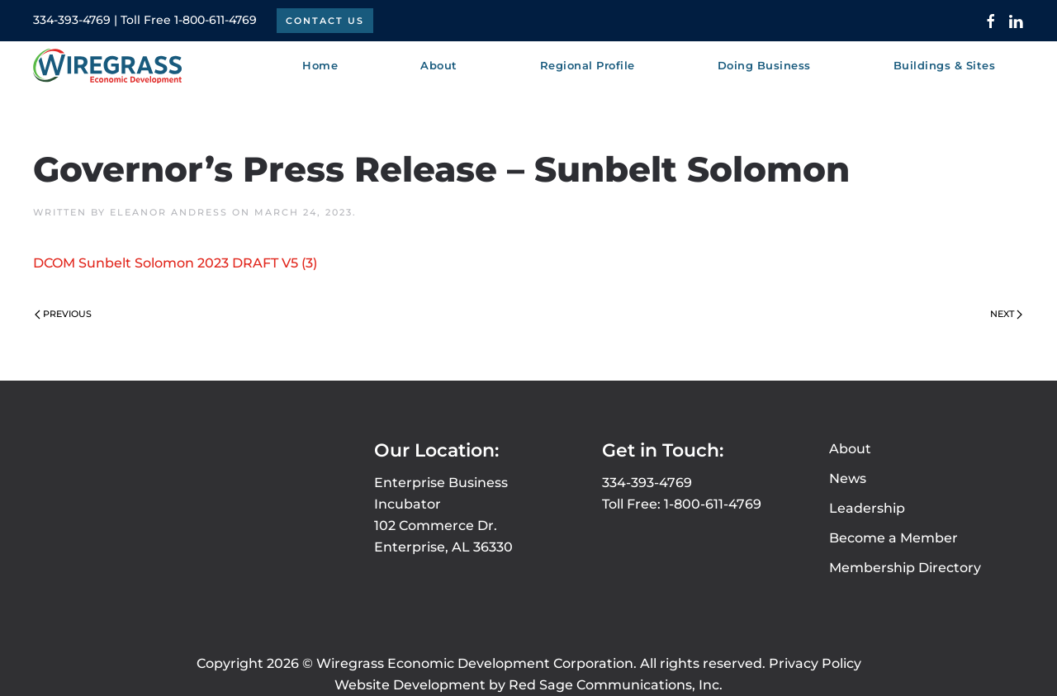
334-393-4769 (72, 19)
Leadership (867, 508)
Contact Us (325, 20)
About (850, 449)
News (847, 478)
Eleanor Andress (169, 212)
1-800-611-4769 (215, 19)
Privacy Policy (815, 663)
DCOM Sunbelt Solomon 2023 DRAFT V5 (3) (175, 263)
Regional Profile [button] (587, 65)
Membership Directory (905, 567)
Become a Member (893, 538)
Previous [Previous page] (63, 314)
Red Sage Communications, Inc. (616, 685)
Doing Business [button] (764, 65)
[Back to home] (107, 66)
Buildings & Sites (944, 65)
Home (320, 65)
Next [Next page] (1006, 314)
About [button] (438, 65)
